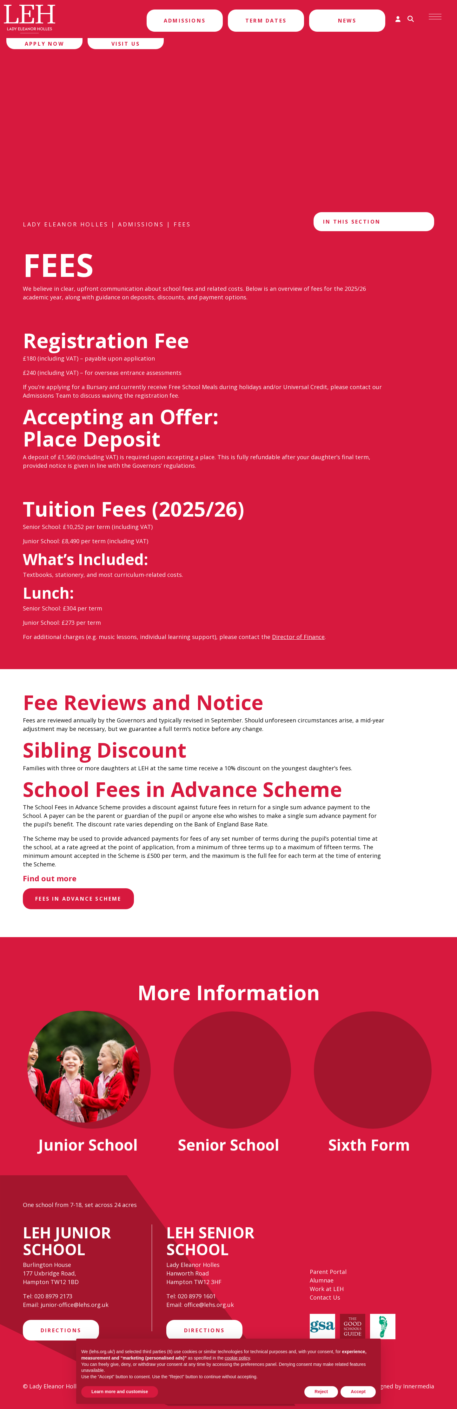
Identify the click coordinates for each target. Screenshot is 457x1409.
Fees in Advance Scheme (80, 899)
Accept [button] (358, 1391)
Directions (61, 1332)
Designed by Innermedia (401, 1389)
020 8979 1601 (197, 1297)
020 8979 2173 (53, 1297)
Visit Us (125, 43)
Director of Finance (298, 637)
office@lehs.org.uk (209, 1306)
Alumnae (322, 1283)
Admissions (185, 20)
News (347, 20)
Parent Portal (328, 1275)
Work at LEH (327, 1292)
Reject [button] (321, 1391)
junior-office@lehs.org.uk (75, 1306)
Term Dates (266, 20)
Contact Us (325, 1300)
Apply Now (44, 43)
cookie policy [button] (237, 1357)
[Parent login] (398, 19)
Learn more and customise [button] (119, 1391)
